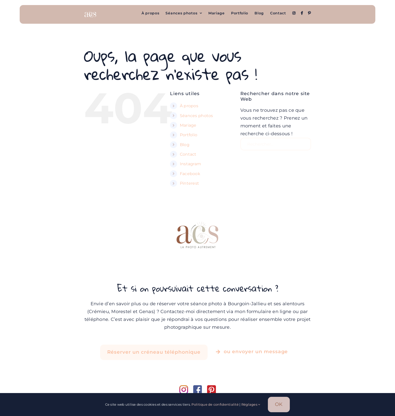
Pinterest (189, 183)
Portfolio (188, 134)
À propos (189, 105)
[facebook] (200, 387)
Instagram (190, 163)
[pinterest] (211, 387)
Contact (188, 154)
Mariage (188, 125)
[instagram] (186, 387)
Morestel (121, 311)
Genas (146, 311)
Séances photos (196, 115)
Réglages (250, 404)
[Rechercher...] (275, 144)
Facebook (190, 173)
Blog (184, 144)
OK (279, 404)
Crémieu (99, 311)
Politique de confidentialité (215, 404)
